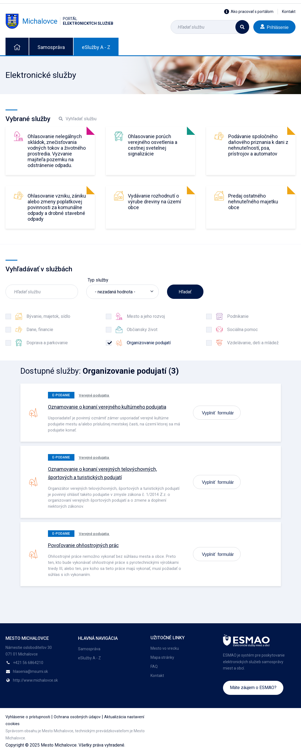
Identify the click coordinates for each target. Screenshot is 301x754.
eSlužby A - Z (96, 47)
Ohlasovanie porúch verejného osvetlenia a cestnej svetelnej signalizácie (152, 145)
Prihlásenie (274, 26)
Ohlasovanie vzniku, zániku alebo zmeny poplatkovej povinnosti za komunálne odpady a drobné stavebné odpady (57, 207)
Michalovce (59, 21)
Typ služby (98, 280)
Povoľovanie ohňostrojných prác (83, 545)
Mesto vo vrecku (164, 648)
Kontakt (288, 11)
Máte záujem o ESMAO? (253, 687)
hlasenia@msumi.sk (30, 671)
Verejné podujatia (94, 395)
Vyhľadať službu (77, 118)
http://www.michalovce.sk (35, 680)
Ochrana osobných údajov (77, 717)
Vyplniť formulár (218, 412)
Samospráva (51, 47)
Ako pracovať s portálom (248, 11)
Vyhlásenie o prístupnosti (28, 717)
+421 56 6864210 (28, 662)
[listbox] (122, 292)
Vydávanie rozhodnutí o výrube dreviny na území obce (154, 201)
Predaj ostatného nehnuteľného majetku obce (253, 201)
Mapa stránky (162, 657)
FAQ (154, 666)
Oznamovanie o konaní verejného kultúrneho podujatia (107, 407)
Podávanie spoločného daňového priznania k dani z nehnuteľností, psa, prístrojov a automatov (258, 145)
